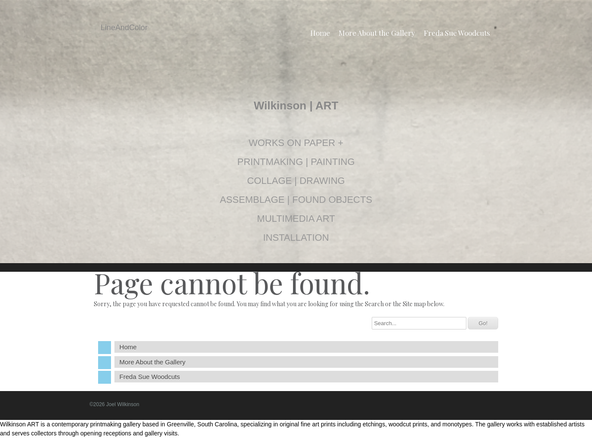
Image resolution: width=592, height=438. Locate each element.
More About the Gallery (377, 32)
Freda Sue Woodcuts (457, 32)
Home (320, 32)
